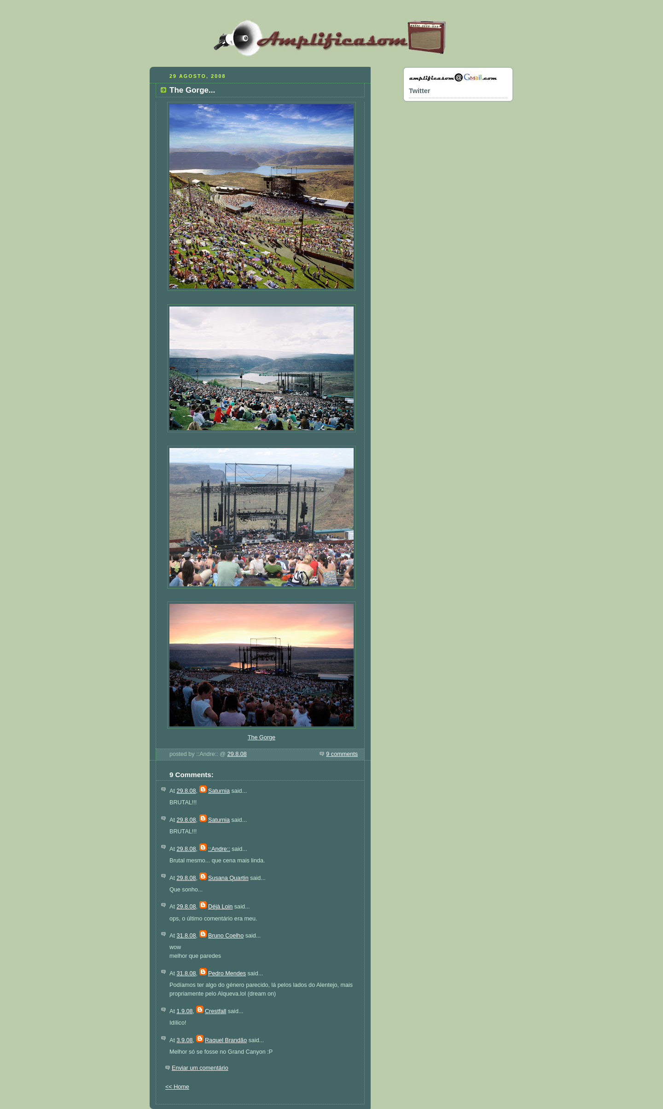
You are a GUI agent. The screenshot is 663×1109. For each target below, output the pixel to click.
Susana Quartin (228, 878)
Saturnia (219, 791)
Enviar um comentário (200, 1068)
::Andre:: (219, 849)
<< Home (177, 1087)
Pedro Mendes (227, 973)
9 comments (342, 754)
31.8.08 (186, 935)
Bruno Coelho (226, 935)
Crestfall (215, 1011)
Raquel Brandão (226, 1040)
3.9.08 (184, 1040)
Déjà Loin (220, 906)
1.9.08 (184, 1011)
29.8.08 (237, 754)
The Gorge (261, 737)
